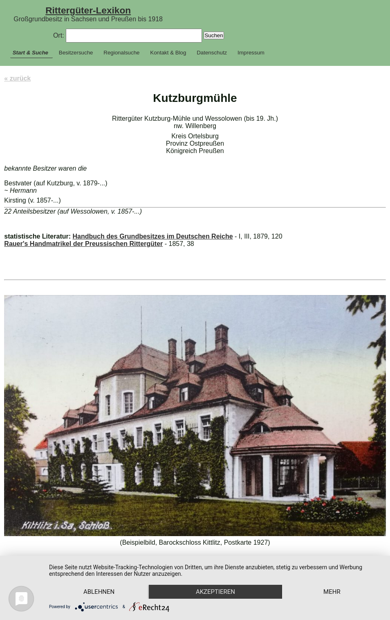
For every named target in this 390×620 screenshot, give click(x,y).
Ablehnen (98, 591)
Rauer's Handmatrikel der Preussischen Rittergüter (83, 243)
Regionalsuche (121, 53)
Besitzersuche (76, 53)
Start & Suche (30, 53)
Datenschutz (212, 53)
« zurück (17, 78)
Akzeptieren (215, 591)
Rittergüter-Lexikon (88, 10)
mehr (332, 591)
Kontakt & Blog (168, 53)
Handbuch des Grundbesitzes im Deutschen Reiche (152, 236)
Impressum (251, 53)
